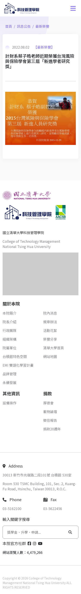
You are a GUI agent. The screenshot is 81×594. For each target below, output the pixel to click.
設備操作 (9, 402)
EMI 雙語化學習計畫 (18, 365)
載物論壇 (50, 411)
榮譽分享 (50, 339)
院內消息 (50, 313)
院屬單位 (9, 347)
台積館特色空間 (15, 356)
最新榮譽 (42, 26)
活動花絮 (50, 330)
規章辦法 (50, 321)
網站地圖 (50, 356)
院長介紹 (9, 321)
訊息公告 (24, 26)
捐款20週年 (52, 429)
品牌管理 (9, 373)
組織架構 (9, 339)
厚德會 (48, 402)
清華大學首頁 (53, 347)
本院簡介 (9, 313)
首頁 (8, 26)
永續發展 (9, 382)
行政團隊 (9, 330)
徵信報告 (50, 420)
